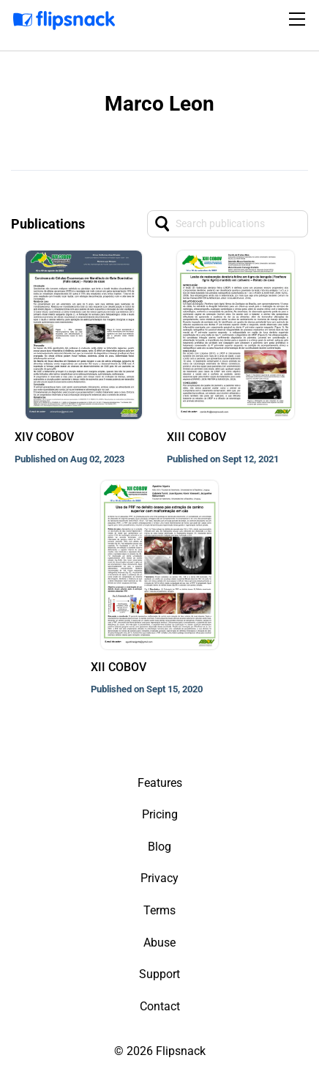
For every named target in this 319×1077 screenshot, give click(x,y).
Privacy (159, 878)
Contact (160, 1006)
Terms (159, 910)
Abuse (159, 943)
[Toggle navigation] (299, 19)
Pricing (160, 814)
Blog (159, 847)
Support (159, 974)
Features (160, 783)
